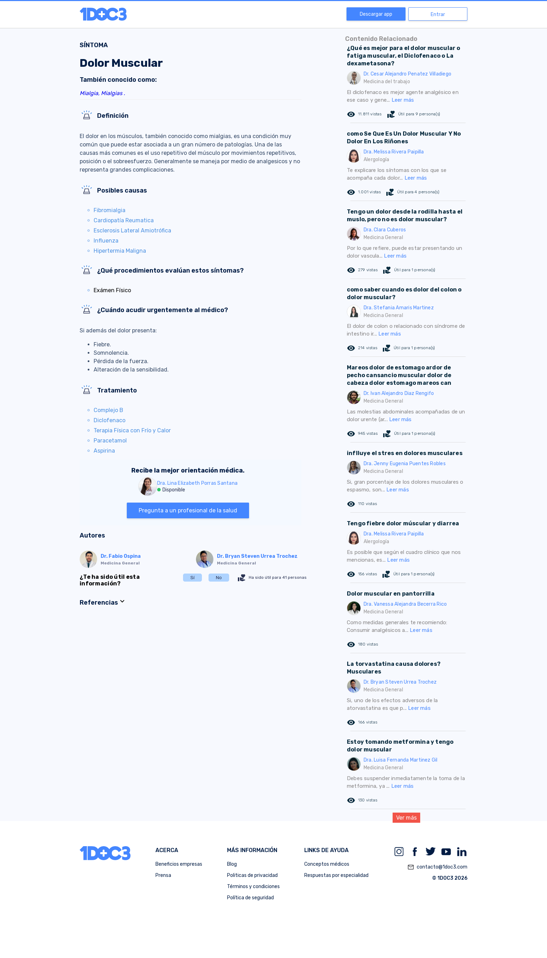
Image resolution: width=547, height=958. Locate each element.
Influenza (106, 240)
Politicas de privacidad (252, 875)
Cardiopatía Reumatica (124, 220)
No (219, 577)
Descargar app (376, 14)
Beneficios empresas (178, 864)
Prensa (163, 875)
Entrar (438, 14)
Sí (192, 577)
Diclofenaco (109, 420)
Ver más (406, 817)
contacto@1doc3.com (437, 867)
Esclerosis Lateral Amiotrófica (132, 230)
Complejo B (108, 410)
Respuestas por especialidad (336, 875)
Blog (232, 864)
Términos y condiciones (253, 886)
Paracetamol (110, 440)
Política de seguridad (250, 898)
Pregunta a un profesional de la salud (188, 510)
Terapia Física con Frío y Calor (132, 430)
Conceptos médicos (326, 864)
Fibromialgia (109, 210)
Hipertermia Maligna (120, 250)
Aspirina (104, 450)
